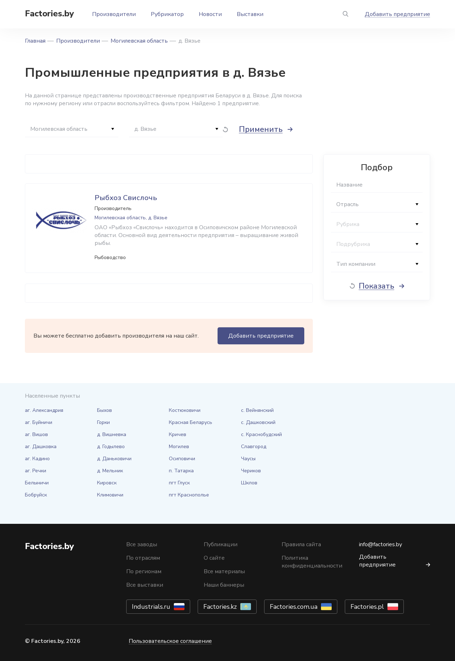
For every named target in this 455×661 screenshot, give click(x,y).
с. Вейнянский (257, 410)
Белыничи (37, 482)
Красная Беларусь (190, 422)
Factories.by (49, 13)
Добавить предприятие (397, 14)
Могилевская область (139, 41)
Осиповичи (182, 458)
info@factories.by (380, 544)
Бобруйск (36, 494)
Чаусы (248, 458)
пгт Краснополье (189, 494)
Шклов (249, 482)
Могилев (179, 446)
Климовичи (110, 494)
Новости (210, 14)
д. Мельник (110, 470)
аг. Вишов (36, 434)
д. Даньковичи (114, 458)
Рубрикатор (167, 14)
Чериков (251, 470)
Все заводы (141, 544)
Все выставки (144, 585)
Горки (103, 422)
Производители (114, 14)
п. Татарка (181, 470)
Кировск (107, 482)
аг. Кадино (37, 458)
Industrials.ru (151, 606)
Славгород (253, 446)
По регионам (143, 571)
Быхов (104, 410)
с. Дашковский (258, 422)
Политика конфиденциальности (312, 562)
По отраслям (143, 558)
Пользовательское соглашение (170, 641)
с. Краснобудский (261, 434)
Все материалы (224, 571)
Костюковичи (184, 410)
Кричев (177, 434)
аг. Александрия (44, 410)
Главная (35, 41)
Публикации (220, 544)
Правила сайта (301, 544)
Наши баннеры (224, 585)
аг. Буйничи (38, 422)
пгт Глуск (179, 482)
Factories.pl (367, 606)
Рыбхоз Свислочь (126, 198)
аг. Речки (35, 470)
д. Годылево (111, 446)
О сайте (214, 558)
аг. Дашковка (41, 446)
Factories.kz (220, 606)
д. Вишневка (111, 434)
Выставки (250, 14)
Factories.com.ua (293, 606)
